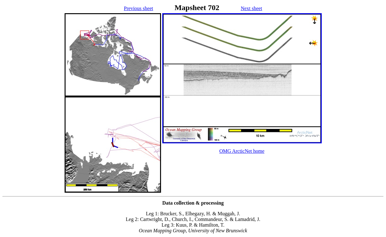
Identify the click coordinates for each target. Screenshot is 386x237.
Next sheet (251, 8)
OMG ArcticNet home (241, 151)
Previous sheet (138, 8)
